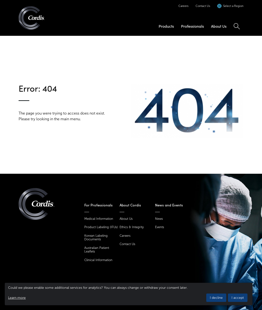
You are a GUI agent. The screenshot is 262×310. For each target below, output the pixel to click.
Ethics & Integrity (132, 227)
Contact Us (203, 6)
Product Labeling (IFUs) (101, 227)
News (159, 219)
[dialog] (128, 294)
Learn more (17, 298)
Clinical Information (98, 260)
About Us (219, 26)
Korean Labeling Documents (96, 237)
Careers (183, 6)
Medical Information (98, 219)
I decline (216, 298)
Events (159, 227)
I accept (238, 298)
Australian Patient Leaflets (96, 249)
